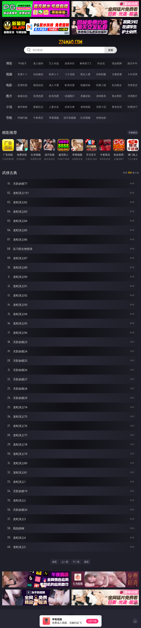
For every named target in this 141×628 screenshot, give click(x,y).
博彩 (9, 63)
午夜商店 (38, 117)
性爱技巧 (132, 107)
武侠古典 (70, 107)
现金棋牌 (117, 63)
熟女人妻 (85, 74)
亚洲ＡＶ (22, 74)
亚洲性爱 (22, 85)
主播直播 (117, 74)
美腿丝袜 (85, 96)
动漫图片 (70, 96)
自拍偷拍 (38, 74)
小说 (9, 107)
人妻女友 (54, 107)
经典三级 (101, 85)
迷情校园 (85, 107)
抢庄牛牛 (132, 63)
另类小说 (101, 107)
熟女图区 (117, 96)
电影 (9, 85)
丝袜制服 (101, 74)
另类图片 (132, 96)
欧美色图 (54, 96)
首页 (54, 561)
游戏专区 (70, 63)
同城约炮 (22, 117)
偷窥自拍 (22, 96)
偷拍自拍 (38, 85)
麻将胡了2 (85, 63)
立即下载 (92, 621)
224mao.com (70, 42)
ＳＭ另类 (132, 74)
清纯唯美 (101, 96)
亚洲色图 (38, 96)
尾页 (86, 561)
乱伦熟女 (117, 85)
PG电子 (22, 63)
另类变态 (132, 85)
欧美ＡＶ (54, 74)
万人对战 (54, 63)
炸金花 (101, 63)
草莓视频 (54, 117)
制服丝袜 (85, 85)
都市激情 (22, 107)
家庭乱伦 (38, 107)
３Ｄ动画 (70, 74)
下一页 (76, 561)
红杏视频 (85, 117)
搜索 (110, 50)
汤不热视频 (69, 117)
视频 (9, 74)
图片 (9, 96)
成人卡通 (54, 85)
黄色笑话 (117, 107)
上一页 (65, 561)
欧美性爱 (70, 85)
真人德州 (38, 63)
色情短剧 (101, 117)
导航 (9, 118)
